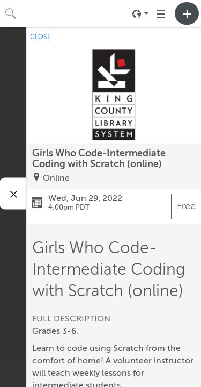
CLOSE (40, 37)
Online (56, 178)
